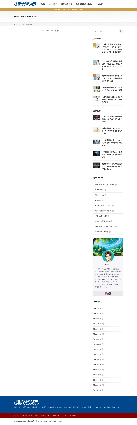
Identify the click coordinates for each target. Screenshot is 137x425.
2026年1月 (99, 319)
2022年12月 (99, 385)
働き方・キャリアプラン (103, 207)
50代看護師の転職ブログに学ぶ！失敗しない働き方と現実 (111, 90)
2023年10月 (99, 370)
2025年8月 (99, 329)
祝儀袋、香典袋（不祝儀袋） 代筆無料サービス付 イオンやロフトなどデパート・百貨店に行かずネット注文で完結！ (113, 49)
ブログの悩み (100, 192)
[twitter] (110, 294)
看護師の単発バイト (66, 4)
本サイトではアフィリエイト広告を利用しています (68, 9)
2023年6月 (99, 380)
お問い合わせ (57, 416)
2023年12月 (99, 360)
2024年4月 (99, 350)
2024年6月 (99, 345)
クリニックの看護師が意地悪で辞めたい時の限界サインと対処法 (111, 121)
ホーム (17, 24)
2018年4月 (99, 391)
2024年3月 (99, 355)
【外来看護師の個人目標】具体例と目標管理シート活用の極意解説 (111, 102)
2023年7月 (99, 375)
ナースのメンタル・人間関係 (104, 187)
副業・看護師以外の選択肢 (84, 4)
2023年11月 (99, 365)
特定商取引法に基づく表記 (29, 416)
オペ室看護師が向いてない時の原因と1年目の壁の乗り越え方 (112, 145)
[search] (121, 31)
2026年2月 (99, 314)
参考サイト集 (45, 416)
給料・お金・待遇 (101, 217)
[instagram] (106, 294)
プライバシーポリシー (71, 416)
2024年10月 (99, 334)
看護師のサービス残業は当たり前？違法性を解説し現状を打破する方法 (111, 169)
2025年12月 (99, 324)
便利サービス (100, 197)
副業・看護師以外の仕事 (103, 212)
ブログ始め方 (99, 4)
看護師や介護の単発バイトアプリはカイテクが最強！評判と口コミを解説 (111, 78)
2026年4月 (99, 309)
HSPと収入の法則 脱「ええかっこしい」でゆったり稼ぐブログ (42, 421)
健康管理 (99, 202)
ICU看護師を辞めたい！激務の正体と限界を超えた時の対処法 (112, 157)
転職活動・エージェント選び (48, 4)
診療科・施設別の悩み (102, 222)
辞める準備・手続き (102, 232)
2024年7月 (99, 340)
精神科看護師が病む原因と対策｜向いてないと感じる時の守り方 (111, 133)
